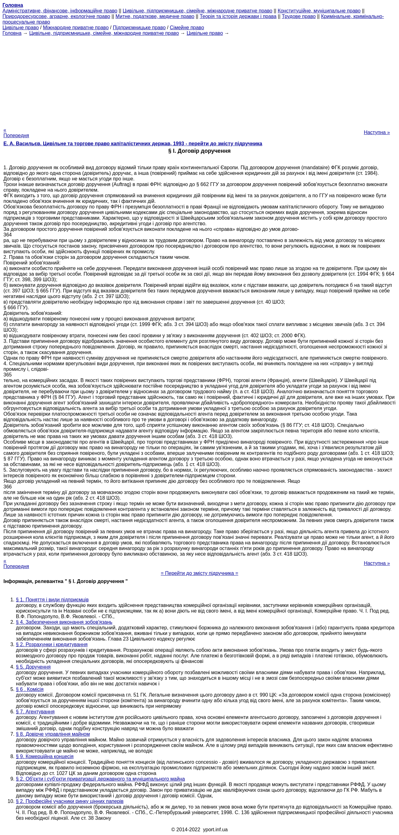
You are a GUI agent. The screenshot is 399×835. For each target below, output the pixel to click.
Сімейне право (187, 27)
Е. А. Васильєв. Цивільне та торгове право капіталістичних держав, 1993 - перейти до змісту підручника (132, 143)
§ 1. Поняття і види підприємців (52, 599)
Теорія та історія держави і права (238, 16)
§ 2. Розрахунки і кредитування (52, 644)
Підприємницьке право (139, 27)
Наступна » (377, 132)
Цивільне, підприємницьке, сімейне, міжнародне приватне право (197, 10)
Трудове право (299, 16)
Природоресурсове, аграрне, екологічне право (56, 16)
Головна (12, 33)
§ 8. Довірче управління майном (53, 734)
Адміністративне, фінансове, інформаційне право (59, 10)
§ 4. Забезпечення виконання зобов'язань (64, 622)
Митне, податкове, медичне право (155, 16)
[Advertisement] (199, 79)
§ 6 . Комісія (30, 689)
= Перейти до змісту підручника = (199, 573)
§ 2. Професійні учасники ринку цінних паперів (69, 801)
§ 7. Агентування (35, 711)
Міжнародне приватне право (76, 27)
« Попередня (16, 132)
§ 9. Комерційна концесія (45, 756)
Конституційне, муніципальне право (319, 10)
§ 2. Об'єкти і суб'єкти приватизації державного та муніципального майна (100, 778)
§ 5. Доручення (33, 666)
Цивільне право (20, 27)
